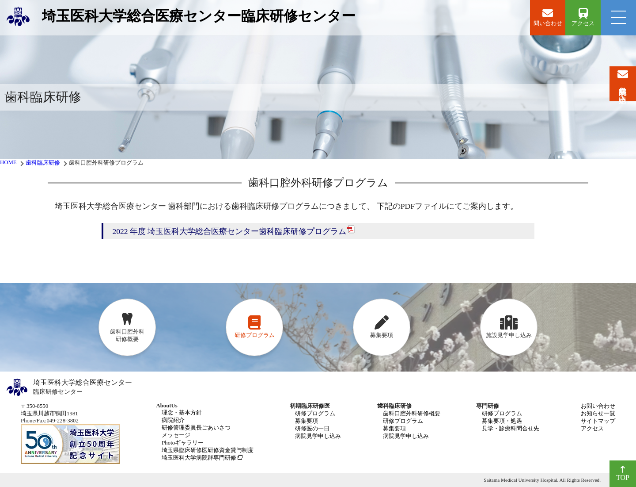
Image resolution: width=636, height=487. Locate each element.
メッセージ (176, 435)
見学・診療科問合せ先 (510, 429)
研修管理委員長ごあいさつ (196, 428)
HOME (8, 162)
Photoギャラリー (183, 443)
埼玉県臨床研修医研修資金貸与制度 (208, 450)
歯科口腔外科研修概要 (411, 413)
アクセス (592, 429)
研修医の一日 (312, 429)
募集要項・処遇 (502, 421)
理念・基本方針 (182, 413)
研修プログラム (315, 413)
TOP (622, 473)
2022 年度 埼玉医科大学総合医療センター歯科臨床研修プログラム (233, 230)
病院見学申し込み (318, 436)
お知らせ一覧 (598, 413)
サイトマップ (598, 421)
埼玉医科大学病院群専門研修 (199, 458)
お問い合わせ (598, 406)
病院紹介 (173, 420)
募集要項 (306, 421)
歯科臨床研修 (43, 163)
